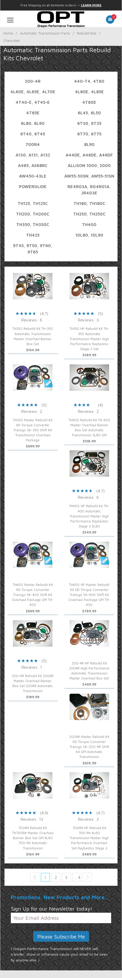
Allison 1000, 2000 (89, 165)
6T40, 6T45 (32, 133)
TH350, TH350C (32, 224)
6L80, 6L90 (33, 123)
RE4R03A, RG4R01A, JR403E (89, 189)
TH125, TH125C (33, 203)
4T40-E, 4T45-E (33, 102)
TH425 (33, 235)
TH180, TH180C (89, 203)
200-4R (33, 81)
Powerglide (33, 186)
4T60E (89, 102)
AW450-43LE (32, 176)
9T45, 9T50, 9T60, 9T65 (32, 248)
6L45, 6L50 (89, 112)
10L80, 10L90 (89, 235)
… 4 (76, 877)
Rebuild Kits (86, 33)
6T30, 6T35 (89, 123)
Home (8, 33)
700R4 (33, 144)
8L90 (89, 144)
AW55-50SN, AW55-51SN (89, 176)
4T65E (33, 112)
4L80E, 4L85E (89, 91)
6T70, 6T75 (89, 133)
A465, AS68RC (32, 165)
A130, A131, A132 (33, 155)
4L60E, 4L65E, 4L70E (32, 91)
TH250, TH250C (89, 214)
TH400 (89, 224)
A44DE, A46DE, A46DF (89, 155)
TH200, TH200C (32, 214)
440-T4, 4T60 (89, 81)
